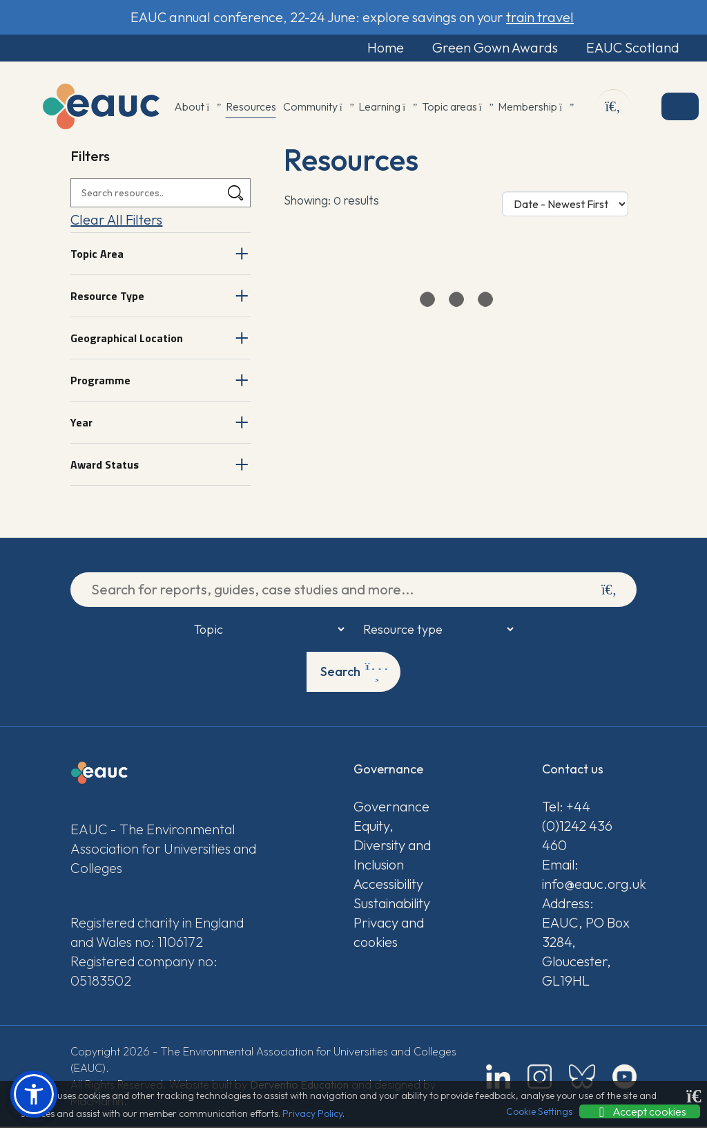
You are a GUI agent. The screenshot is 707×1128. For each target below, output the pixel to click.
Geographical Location (126, 339)
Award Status (104, 465)
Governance (391, 807)
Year (81, 423)
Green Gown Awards (489, 48)
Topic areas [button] (457, 107)
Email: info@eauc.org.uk (589, 875)
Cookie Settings (539, 1111)
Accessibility (388, 885)
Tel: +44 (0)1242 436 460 (577, 827)
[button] (34, 1094)
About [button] (196, 107)
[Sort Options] (565, 204)
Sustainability (392, 904)
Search (354, 672)
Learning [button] (386, 107)
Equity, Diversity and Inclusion (392, 846)
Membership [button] (535, 107)
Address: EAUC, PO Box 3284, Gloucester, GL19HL (586, 943)
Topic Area (97, 254)
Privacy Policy (312, 1113)
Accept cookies (639, 1111)
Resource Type (107, 296)
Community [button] (317, 107)
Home (376, 48)
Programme (100, 381)
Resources (251, 107)
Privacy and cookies (389, 933)
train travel (540, 17)
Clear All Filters (116, 220)
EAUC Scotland (629, 48)
